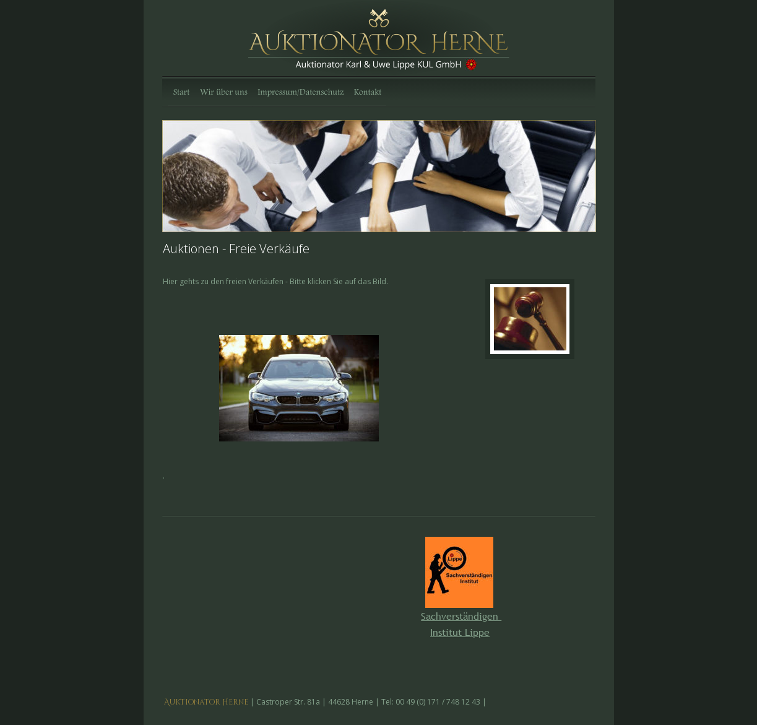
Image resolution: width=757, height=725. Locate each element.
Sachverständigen (461, 616)
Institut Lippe (460, 632)
